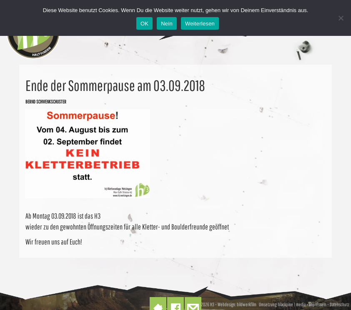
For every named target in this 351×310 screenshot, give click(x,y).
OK (144, 23)
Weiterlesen (200, 23)
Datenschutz (339, 304)
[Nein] (340, 18)
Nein (167, 23)
